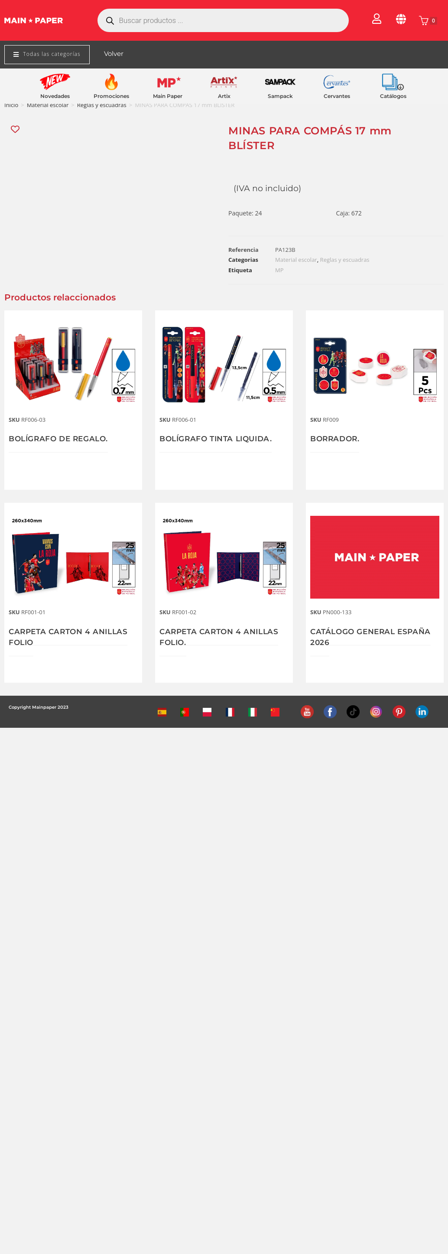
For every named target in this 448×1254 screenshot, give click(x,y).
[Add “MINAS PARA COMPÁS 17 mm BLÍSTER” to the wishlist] (16, 129)
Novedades (55, 96)
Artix (224, 96)
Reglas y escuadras (102, 105)
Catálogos (393, 96)
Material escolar (48, 105)
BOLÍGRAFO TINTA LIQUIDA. (219, 438)
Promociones (111, 96)
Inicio (11, 105)
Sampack (280, 96)
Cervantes (337, 96)
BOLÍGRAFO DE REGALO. (61, 438)
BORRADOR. (336, 438)
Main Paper (167, 96)
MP (279, 270)
